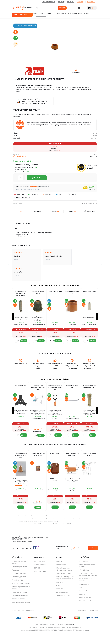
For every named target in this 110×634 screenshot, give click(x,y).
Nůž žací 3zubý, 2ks (20, 386)
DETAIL (20, 508)
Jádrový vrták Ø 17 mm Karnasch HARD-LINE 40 (89, 387)
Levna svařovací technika (25, 520)
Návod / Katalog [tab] (89, 211)
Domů (35, 13)
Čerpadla (82, 595)
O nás (58, 586)
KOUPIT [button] (24, 341)
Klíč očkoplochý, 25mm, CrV (72, 387)
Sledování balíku (39, 566)
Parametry (37, 211)
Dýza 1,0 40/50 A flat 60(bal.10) (89, 456)
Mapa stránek (82, 612)
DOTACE (37, 569)
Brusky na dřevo (84, 592)
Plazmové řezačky (58, 13)
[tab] (55, 211)
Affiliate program (62, 593)
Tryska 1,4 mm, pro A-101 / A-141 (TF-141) (38, 456)
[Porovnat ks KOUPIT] (16, 341)
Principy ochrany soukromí (21, 584)
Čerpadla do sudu (85, 599)
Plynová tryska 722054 (89, 292)
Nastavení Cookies (18, 600)
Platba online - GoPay (19, 593)
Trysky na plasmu (41, 16)
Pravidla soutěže (17, 581)
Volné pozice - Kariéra (64, 574)
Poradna (59, 562)
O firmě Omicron (84, 571)
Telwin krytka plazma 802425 (38, 293)
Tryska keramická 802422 (51, 523)
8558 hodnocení (43, 187)
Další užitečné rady (85, 602)
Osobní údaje (94, 612)
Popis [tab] (20, 211)
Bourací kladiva (84, 585)
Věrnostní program (48, 2)
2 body (90, 168)
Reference (59, 583)
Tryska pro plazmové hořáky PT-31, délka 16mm (21, 457)
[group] (20, 316)
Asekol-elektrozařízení (20, 596)
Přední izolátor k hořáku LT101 (72, 293)
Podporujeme (61, 566)
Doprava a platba (40, 572)
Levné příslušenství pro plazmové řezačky (57, 520)
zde (73, 625)
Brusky (81, 589)
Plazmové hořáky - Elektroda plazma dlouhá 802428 (20, 294)
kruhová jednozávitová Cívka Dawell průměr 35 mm (55, 389)
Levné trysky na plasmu (76, 520)
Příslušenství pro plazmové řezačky (78, 13)
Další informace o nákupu (21, 603)
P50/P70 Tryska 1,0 (55, 455)
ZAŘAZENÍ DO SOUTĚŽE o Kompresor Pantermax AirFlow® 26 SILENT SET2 (34, 101)
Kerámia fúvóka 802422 (64, 525)
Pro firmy (61, 2)
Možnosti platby (39, 562)
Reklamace (16, 571)
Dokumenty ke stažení (19, 568)
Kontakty (70, 2)
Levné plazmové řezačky (39, 520)
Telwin (94, 133)
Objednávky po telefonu (20, 578)
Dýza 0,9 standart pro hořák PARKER (72, 456)
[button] (8, 265)
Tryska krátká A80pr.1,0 (55, 292)
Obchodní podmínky (19, 574)
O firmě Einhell (84, 562)
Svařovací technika (45, 13)
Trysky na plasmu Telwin (89, 203)
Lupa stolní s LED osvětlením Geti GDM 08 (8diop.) (38, 389)
